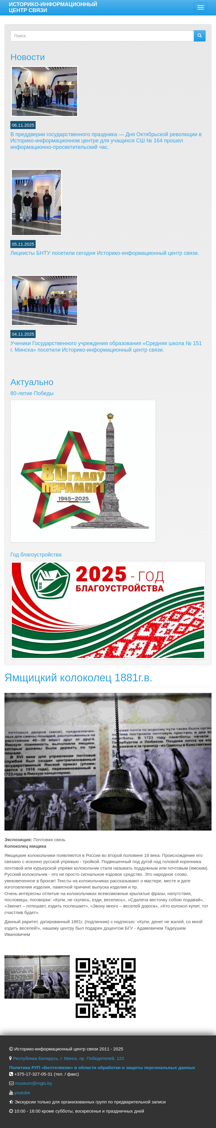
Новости (27, 57)
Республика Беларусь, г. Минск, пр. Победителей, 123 (68, 1058)
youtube (22, 1092)
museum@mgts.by (33, 1083)
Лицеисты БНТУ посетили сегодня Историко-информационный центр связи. (104, 253)
